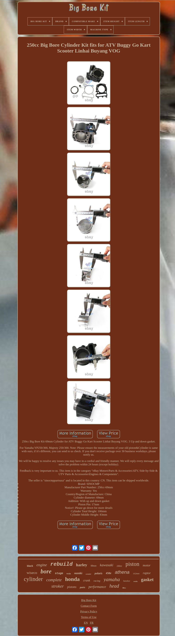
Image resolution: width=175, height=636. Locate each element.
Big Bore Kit (88, 600)
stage (59, 573)
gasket (147, 579)
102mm (136, 573)
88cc (124, 588)
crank (86, 580)
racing (96, 580)
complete (54, 580)
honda (72, 579)
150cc (119, 566)
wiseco (32, 573)
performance (97, 587)
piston (132, 564)
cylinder (33, 579)
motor (146, 565)
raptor (147, 573)
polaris (98, 573)
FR (91, 622)
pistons (71, 587)
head (114, 586)
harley (81, 565)
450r (108, 573)
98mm (93, 566)
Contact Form (89, 605)
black (30, 566)
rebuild (61, 564)
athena (122, 572)
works (135, 581)
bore (46, 571)
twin (68, 573)
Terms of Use (88, 617)
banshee (126, 581)
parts (82, 587)
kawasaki (106, 565)
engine (41, 565)
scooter (88, 574)
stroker (57, 586)
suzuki (78, 573)
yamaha (112, 579)
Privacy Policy (88, 611)
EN (86, 622)
